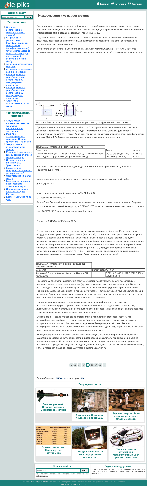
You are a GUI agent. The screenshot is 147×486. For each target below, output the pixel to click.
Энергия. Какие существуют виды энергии (15, 147)
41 (79, 365)
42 (84, 365)
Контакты (137, 4)
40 (75, 365)
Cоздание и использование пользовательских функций (15, 31)
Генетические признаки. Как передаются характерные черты (18, 184)
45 (96, 365)
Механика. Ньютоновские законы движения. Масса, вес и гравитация (19, 155)
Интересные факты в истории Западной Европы (17, 192)
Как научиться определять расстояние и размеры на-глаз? (19, 171)
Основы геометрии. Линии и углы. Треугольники (16, 163)
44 (92, 365)
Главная (104, 4)
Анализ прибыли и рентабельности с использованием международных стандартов (15, 79)
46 (100, 365)
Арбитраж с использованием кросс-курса (18, 103)
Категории (120, 4)
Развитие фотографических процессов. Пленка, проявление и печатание (18, 138)
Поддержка (121, 482)
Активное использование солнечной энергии (19, 70)
